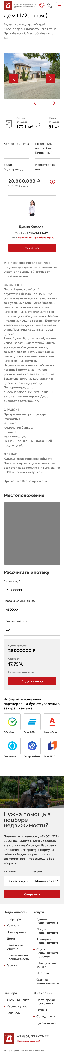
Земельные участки (15, 946)
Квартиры (14, 919)
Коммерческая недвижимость (18, 956)
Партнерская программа (46, 1001)
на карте (13, 44)
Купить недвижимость (47, 920)
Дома (11, 938)
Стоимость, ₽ (12, 581)
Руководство (46, 1023)
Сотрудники (45, 1016)
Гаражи (12, 965)
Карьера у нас (17, 1006)
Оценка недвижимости (47, 981)
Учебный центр (18, 1000)
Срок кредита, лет (15, 621)
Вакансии (14, 1013)
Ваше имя (10, 871)
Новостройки (16, 932)
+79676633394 (38, 233)
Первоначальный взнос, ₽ (20, 600)
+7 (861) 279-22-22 (33, 1036)
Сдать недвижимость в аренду (47, 952)
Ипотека (42, 973)
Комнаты (13, 925)
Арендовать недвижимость (47, 940)
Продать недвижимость (47, 930)
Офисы (41, 1010)
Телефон (37, 871)
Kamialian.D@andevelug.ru (36, 237)
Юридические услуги (47, 964)
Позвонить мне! (28, 1041)
